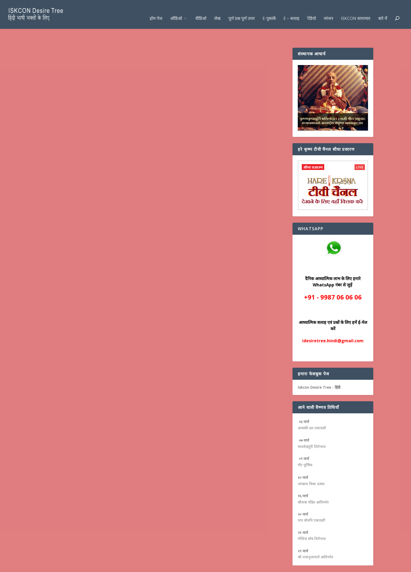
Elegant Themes (74, 566)
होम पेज (156, 10)
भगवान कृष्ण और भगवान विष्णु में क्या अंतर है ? (82, 112)
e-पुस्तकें (269, 10)
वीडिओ (200, 10)
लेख (217, 10)
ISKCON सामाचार (355, 10)
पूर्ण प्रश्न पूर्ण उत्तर (241, 10)
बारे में (382, 10)
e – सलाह (291, 10)
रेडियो (311, 10)
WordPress (123, 566)
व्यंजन (328, 10)
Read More (56, 178)
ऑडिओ (176, 10)
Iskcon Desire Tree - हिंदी (319, 370)
